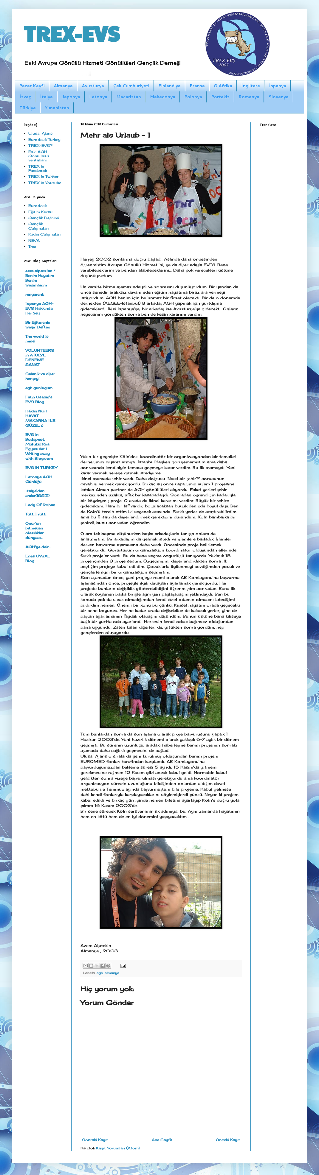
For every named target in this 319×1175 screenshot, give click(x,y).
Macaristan (128, 97)
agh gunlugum (38, 388)
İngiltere (250, 86)
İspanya (277, 86)
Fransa (197, 86)
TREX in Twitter (43, 176)
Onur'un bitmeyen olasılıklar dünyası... (34, 530)
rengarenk (34, 294)
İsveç (25, 97)
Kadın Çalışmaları (44, 234)
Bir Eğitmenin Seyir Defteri (37, 324)
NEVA (34, 240)
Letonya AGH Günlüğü (38, 479)
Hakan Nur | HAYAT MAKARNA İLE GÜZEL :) (40, 418)
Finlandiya (169, 86)
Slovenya (278, 97)
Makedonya (162, 97)
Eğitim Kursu (40, 212)
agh (100, 973)
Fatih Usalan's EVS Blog (38, 399)
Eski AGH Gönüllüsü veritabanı (38, 156)
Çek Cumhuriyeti (131, 86)
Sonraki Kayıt (95, 1139)
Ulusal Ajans (40, 133)
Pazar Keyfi (32, 86)
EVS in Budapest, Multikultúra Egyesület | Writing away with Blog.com (39, 446)
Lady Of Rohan (40, 505)
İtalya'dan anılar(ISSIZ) (37, 493)
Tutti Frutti (35, 514)
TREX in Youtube (44, 182)
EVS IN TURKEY (41, 467)
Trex (32, 246)
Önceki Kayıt (228, 1139)
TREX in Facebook (37, 168)
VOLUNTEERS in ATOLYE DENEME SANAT (39, 357)
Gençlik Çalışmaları (38, 226)
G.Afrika (223, 86)
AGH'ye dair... (37, 547)
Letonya (98, 97)
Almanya (63, 86)
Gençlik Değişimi (43, 218)
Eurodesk (37, 205)
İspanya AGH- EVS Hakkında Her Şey (39, 308)
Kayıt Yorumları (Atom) (118, 1148)
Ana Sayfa (162, 1139)
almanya (112, 973)
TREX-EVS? (40, 145)
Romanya (249, 97)
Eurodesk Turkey (44, 139)
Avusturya (93, 86)
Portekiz (220, 97)
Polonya (193, 97)
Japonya (71, 97)
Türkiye (27, 108)
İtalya (46, 97)
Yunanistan (57, 108)
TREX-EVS (72, 33)
